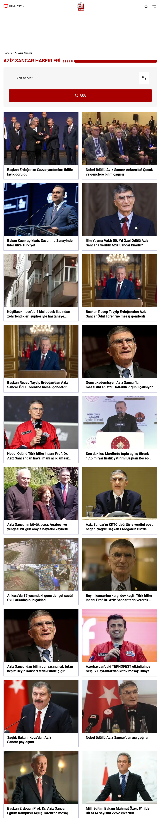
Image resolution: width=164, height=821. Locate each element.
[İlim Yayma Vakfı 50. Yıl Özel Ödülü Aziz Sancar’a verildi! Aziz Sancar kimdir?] (119, 216)
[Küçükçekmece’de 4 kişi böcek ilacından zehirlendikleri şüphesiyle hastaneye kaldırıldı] (41, 287)
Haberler (8, 53)
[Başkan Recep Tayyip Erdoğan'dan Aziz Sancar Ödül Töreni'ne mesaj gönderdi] (119, 287)
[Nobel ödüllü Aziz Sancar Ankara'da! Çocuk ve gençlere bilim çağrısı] (119, 145)
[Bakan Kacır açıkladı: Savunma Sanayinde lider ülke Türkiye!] (41, 216)
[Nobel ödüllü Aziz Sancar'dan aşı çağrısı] (119, 713)
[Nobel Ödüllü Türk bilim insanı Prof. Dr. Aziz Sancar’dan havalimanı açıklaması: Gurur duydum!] (41, 429)
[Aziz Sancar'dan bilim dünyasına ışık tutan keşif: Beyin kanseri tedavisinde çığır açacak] (41, 642)
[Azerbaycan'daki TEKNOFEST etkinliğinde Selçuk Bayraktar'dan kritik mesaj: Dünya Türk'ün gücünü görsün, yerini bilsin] (119, 642)
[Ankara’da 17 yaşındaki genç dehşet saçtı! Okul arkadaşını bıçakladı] (41, 571)
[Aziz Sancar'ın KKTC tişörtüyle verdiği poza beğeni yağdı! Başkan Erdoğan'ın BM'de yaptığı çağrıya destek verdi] (119, 500)
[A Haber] (80, 6)
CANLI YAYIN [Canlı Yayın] (13, 6)
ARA (80, 95)
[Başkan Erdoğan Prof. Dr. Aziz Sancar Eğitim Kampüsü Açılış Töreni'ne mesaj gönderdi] (41, 784)
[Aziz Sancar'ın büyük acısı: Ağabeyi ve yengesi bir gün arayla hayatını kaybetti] (41, 500)
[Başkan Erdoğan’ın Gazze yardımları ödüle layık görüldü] (41, 145)
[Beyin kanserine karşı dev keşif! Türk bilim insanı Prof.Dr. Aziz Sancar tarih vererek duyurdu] (119, 571)
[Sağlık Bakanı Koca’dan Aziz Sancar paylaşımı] (41, 713)
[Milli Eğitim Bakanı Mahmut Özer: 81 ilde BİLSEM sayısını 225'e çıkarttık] (119, 784)
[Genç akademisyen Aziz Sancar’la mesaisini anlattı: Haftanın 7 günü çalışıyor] (119, 358)
